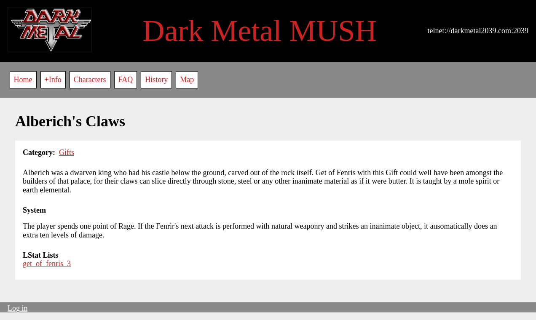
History (156, 79)
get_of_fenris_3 (47, 263)
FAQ (125, 79)
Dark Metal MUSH (259, 31)
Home (23, 79)
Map (187, 79)
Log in (18, 308)
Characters (90, 79)
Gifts (66, 152)
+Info (53, 79)
